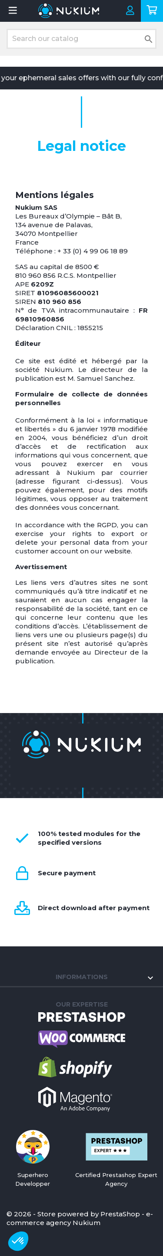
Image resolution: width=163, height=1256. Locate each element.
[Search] (81, 39)
